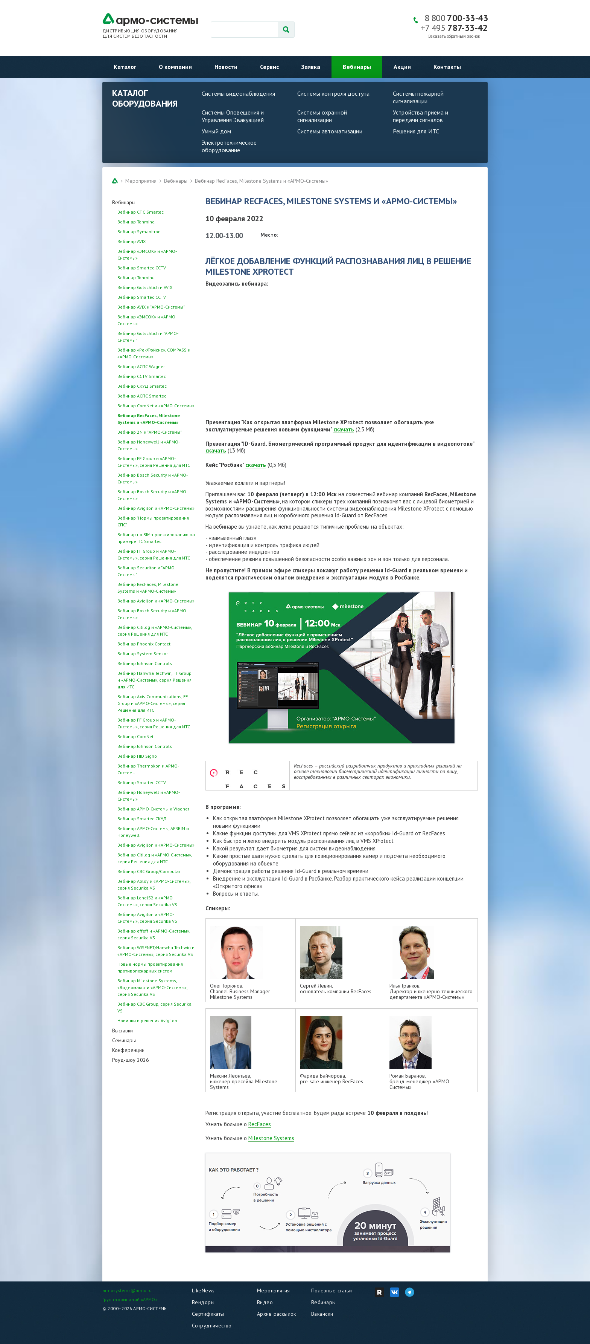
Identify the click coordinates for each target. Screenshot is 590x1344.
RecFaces (259, 1124)
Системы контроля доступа (333, 93)
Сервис (269, 66)
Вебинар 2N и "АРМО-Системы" (149, 432)
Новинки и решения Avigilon (147, 1020)
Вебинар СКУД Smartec (142, 386)
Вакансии (322, 1313)
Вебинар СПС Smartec (140, 212)
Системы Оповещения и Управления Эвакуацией (233, 116)
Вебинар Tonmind (136, 222)
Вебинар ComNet (135, 736)
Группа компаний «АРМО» (130, 1299)
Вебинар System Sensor (142, 653)
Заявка (310, 66)
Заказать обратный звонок (454, 36)
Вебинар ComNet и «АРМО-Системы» (156, 405)
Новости (225, 66)
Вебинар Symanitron (139, 231)
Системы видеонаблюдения (238, 93)
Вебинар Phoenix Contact (143, 644)
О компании (175, 66)
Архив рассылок (276, 1313)
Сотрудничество (212, 1325)
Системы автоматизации (329, 131)
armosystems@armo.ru (127, 1290)
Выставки (122, 1030)
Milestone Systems (271, 1138)
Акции (402, 66)
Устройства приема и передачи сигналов (420, 116)
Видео (265, 1302)
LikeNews (203, 1290)
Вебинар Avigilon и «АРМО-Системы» (156, 508)
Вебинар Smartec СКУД (142, 818)
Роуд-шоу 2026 (130, 1060)
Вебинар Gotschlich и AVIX (144, 287)
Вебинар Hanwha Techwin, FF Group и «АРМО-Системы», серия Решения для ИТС (154, 680)
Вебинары (357, 66)
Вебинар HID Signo (137, 756)
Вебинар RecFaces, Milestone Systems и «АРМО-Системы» (261, 180)
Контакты (447, 66)
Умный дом (216, 131)
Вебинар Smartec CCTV (141, 268)
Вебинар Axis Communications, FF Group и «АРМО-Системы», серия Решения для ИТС (152, 703)
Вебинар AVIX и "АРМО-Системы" (151, 307)
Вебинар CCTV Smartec (141, 376)
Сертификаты (208, 1313)
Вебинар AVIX (131, 241)
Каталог (125, 66)
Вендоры (203, 1302)
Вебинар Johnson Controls (144, 663)
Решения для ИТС (416, 131)
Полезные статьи (331, 1290)
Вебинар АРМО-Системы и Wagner (153, 809)
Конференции (128, 1050)
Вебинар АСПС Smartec (141, 396)
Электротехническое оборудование (229, 146)
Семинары (124, 1040)
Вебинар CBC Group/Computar (148, 871)
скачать (343, 429)
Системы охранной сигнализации (322, 116)
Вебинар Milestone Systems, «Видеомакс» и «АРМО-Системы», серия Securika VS (152, 987)
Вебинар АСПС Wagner (141, 366)
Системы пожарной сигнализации (418, 97)
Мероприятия (141, 180)
